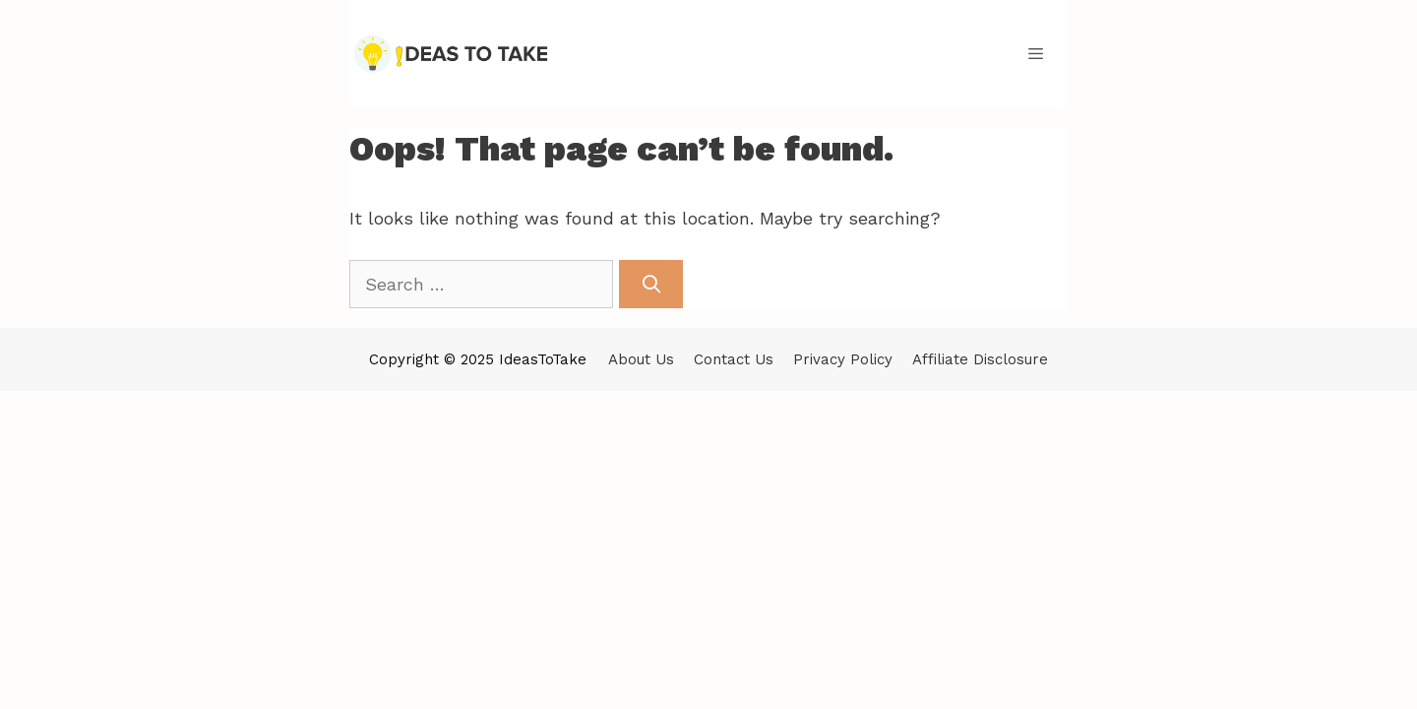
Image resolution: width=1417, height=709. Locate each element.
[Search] (651, 284)
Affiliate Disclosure (980, 359)
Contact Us (733, 359)
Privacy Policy (843, 359)
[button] (1036, 54)
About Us (641, 359)
